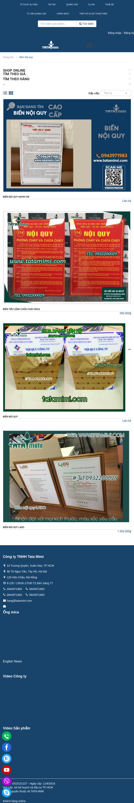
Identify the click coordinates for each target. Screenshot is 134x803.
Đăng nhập (114, 32)
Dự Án (91, 5)
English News (12, 661)
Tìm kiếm (86, 23)
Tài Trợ (52, 5)
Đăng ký (129, 32)
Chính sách (63, 14)
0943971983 (14, 589)
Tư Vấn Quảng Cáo (36, 14)
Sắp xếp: (94, 93)
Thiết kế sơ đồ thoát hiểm (93, 14)
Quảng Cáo (72, 5)
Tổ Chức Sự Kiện (28, 5)
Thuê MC (109, 5)
